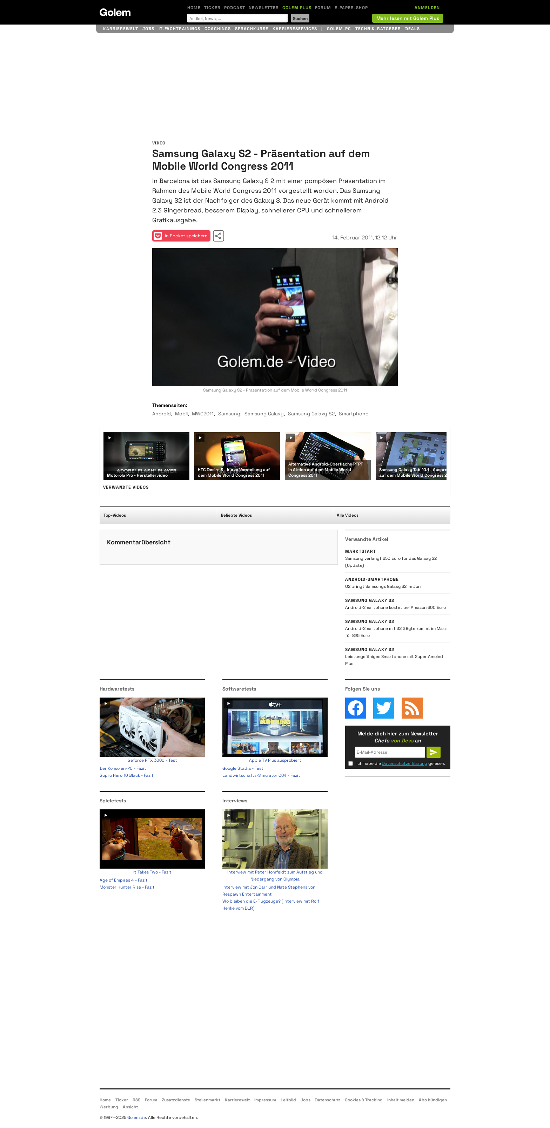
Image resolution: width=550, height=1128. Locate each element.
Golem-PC (339, 29)
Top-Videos (114, 515)
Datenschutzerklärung (404, 763)
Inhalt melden (400, 1100)
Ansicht (130, 1107)
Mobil (181, 413)
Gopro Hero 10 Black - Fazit (127, 775)
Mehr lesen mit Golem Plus (407, 18)
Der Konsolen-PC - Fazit (123, 768)
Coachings (217, 29)
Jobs (148, 29)
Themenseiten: (169, 405)
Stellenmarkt (207, 1100)
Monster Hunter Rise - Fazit (127, 887)
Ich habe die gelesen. (400, 763)
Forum (323, 8)
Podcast (234, 8)
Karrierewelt (120, 29)
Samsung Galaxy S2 (311, 413)
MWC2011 (203, 413)
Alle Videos (347, 515)
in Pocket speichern (181, 236)
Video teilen (218, 236)
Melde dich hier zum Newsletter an (397, 737)
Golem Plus (296, 8)
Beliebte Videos (236, 515)
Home (194, 8)
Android (161, 413)
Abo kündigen (433, 1100)
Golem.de (136, 1117)
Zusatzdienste (176, 1100)
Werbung (109, 1107)
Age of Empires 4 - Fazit (124, 880)
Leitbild (288, 1100)
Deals (412, 29)
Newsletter (264, 8)
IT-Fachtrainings (179, 29)
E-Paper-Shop (351, 8)
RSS (136, 1100)
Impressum (265, 1100)
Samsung (229, 413)
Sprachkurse (251, 29)
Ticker (212, 8)
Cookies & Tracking (364, 1100)
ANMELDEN (427, 8)
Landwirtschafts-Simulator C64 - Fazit (261, 775)
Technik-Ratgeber (378, 29)
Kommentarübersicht (138, 542)
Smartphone (353, 413)
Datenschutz (327, 1100)
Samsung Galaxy (264, 413)
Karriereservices (295, 29)
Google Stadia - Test (242, 768)
